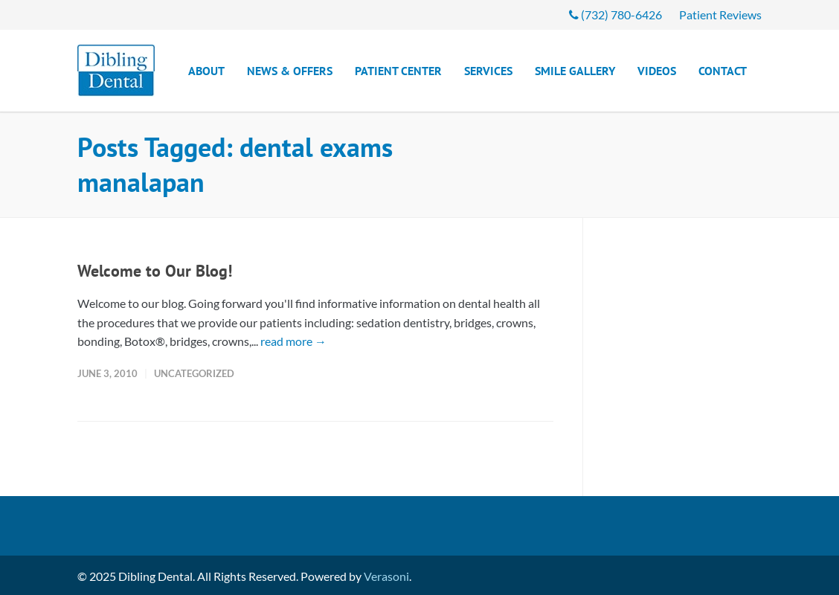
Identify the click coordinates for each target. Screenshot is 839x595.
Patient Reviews (720, 15)
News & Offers (289, 70)
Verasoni (386, 576)
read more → (293, 341)
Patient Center (398, 70)
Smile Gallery (575, 70)
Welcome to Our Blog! (154, 270)
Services (488, 70)
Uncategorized (194, 373)
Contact (722, 70)
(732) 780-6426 (615, 15)
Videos (656, 70)
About (206, 70)
